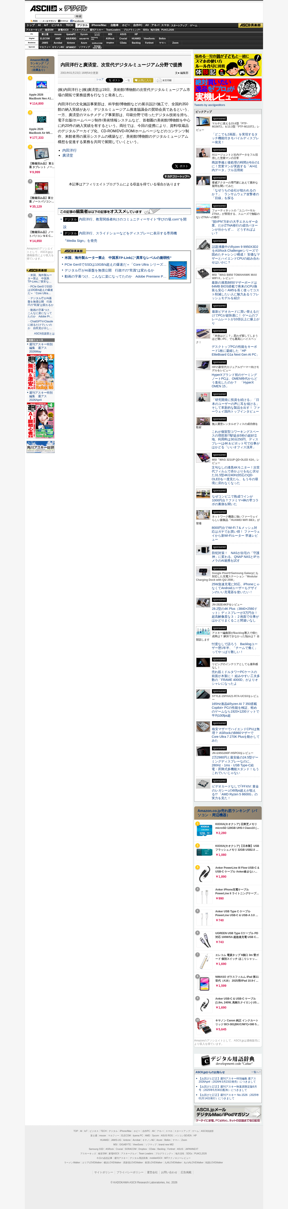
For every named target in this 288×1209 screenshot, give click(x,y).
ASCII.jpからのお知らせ (210, 1072)
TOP (76, 1131)
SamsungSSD (94, 38)
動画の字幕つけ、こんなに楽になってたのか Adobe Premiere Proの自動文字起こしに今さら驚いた (141, 276)
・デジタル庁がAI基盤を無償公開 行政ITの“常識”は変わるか (41, 302)
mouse (57, 34)
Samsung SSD (96, 1149)
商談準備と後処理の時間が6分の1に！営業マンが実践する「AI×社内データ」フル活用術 (235, 166)
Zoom (175, 43)
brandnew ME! (97, 47)
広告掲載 (186, 1172)
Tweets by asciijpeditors (209, 105)
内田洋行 (69, 150)
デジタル (73, 8)
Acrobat (58, 43)
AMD (58, 38)
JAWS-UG (116, 1140)
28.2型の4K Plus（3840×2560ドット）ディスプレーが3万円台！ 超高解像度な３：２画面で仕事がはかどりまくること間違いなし (235, 614)
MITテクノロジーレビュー (177, 1158)
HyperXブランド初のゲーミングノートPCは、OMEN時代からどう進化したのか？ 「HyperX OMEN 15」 (234, 380)
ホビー (126, 25)
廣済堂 (67, 155)
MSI (110, 34)
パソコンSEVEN (97, 34)
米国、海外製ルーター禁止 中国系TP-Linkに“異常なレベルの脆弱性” (118, 258)
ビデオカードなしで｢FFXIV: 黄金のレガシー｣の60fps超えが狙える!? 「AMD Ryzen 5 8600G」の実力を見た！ (235, 792)
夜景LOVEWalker (153, 1162)
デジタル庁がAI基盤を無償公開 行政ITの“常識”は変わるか (109, 270)
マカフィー (45, 47)
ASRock (110, 38)
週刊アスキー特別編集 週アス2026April (41, 396)
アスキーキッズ (34, 30)
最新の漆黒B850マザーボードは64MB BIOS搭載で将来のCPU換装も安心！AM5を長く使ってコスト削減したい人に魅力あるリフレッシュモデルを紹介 (235, 290)
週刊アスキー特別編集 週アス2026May (41, 348)
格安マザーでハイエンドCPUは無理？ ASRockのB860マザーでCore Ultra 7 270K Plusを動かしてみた (236, 734)
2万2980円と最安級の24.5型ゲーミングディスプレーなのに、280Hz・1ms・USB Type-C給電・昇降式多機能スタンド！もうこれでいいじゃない (235, 765)
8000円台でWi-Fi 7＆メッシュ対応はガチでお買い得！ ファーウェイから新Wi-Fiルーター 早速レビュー (236, 533)
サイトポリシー (103, 1172)
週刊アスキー (96, 30)
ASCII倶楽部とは (44, 333)
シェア (100, 79)
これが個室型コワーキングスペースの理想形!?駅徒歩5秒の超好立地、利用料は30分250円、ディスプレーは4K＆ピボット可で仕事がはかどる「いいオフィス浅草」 (236, 439)
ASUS (123, 34)
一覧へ (255, 1072)
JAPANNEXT (71, 47)
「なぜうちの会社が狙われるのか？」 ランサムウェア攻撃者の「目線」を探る (235, 194)
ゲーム (193, 25)
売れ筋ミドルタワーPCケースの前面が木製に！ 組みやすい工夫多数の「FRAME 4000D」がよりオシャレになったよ (236, 677)
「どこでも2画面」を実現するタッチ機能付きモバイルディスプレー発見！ (235, 138)
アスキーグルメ (80, 30)
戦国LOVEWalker (214, 1162)
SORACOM (131, 1149)
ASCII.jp (43, 8)
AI (39, 25)
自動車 (114, 25)
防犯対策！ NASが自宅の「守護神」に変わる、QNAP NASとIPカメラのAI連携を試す (236, 557)
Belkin (162, 38)
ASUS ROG (71, 38)
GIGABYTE (84, 39)
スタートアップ (179, 25)
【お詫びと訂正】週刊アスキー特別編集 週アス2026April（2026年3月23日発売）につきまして (227, 1080)
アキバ (155, 25)
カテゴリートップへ (177, 176)
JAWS (45, 43)
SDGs (146, 30)
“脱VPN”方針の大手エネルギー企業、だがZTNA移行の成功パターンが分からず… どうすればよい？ (235, 227)
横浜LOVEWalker (112, 1162)
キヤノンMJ (58, 47)
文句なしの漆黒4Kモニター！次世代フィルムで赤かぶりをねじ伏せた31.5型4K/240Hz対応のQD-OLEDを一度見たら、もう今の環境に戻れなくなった (236, 475)
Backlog (136, 43)
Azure (84, 43)
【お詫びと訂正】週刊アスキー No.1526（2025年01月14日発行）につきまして (229, 1096)
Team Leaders (146, 1153)
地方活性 (155, 30)
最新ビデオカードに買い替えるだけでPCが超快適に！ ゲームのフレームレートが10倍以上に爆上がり (235, 317)
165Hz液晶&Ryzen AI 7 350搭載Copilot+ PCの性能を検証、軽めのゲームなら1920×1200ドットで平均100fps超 (235, 709)
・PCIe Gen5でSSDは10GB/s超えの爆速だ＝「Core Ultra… (40, 290)
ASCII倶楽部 (250, 25)
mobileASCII (156, 1158)
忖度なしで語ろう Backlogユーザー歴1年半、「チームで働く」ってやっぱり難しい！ (235, 648)
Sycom (84, 34)
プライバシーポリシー (130, 1172)
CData (123, 43)
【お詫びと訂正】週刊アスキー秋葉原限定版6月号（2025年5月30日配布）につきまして (228, 1088)
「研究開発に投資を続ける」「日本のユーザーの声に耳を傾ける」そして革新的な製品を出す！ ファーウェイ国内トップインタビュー (236, 405)
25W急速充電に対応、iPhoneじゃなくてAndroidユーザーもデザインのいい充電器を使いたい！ (236, 588)
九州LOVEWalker (173, 1162)
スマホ (165, 25)
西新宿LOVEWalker (133, 1162)
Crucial (123, 38)
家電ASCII (63, 30)
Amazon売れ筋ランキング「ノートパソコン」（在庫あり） (39, 65)
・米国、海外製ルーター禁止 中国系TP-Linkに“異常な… (40, 278)
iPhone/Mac (99, 25)
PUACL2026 (167, 30)
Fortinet (149, 43)
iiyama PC (138, 1135)
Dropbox (110, 43)
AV (147, 25)
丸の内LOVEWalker (193, 1162)
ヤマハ (162, 43)
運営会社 (152, 1172)
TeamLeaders (113, 30)
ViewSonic (149, 38)
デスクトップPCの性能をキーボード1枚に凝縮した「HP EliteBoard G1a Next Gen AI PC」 (235, 350)
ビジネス (56, 25)
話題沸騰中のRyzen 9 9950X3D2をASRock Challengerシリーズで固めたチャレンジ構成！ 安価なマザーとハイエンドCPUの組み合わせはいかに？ (236, 254)
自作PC (137, 25)
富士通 (45, 34)
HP (136, 34)
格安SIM (49, 30)
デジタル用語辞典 (139, 1158)
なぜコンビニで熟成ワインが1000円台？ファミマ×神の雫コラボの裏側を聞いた (235, 500)
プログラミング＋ (164, 1153)
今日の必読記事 (104, 1158)
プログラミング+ (132, 30)
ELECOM (45, 38)
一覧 (127, 80)
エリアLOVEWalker (92, 1162)
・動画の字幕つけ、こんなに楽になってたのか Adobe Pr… (40, 313)
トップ (31, 25)
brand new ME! (166, 1144)
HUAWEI (136, 38)
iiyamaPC (71, 34)
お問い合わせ (169, 1172)
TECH (69, 25)
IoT (46, 25)
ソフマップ (84, 47)
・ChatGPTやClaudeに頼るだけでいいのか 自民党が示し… (40, 325)
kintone (71, 43)
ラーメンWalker (72, 1162)
